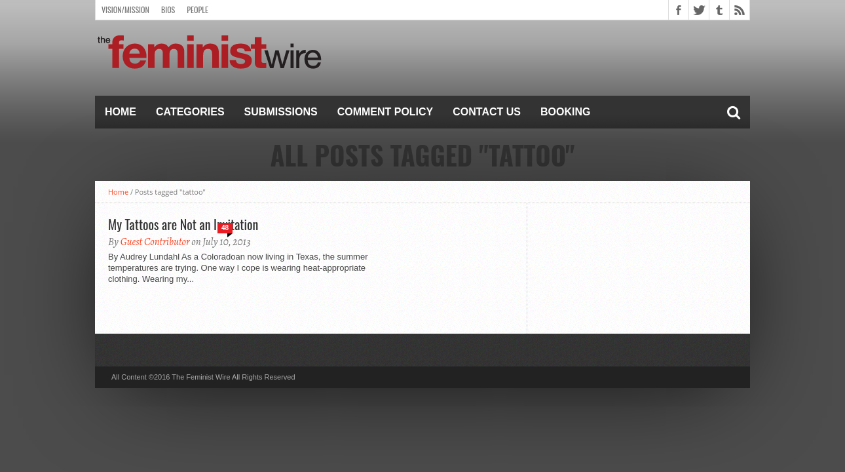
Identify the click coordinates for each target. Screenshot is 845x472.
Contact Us (487, 111)
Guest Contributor (155, 242)
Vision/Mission (125, 9)
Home (120, 111)
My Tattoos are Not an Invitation (183, 224)
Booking (565, 111)
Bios (168, 9)
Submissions (281, 111)
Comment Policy (385, 111)
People (197, 9)
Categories (190, 111)
